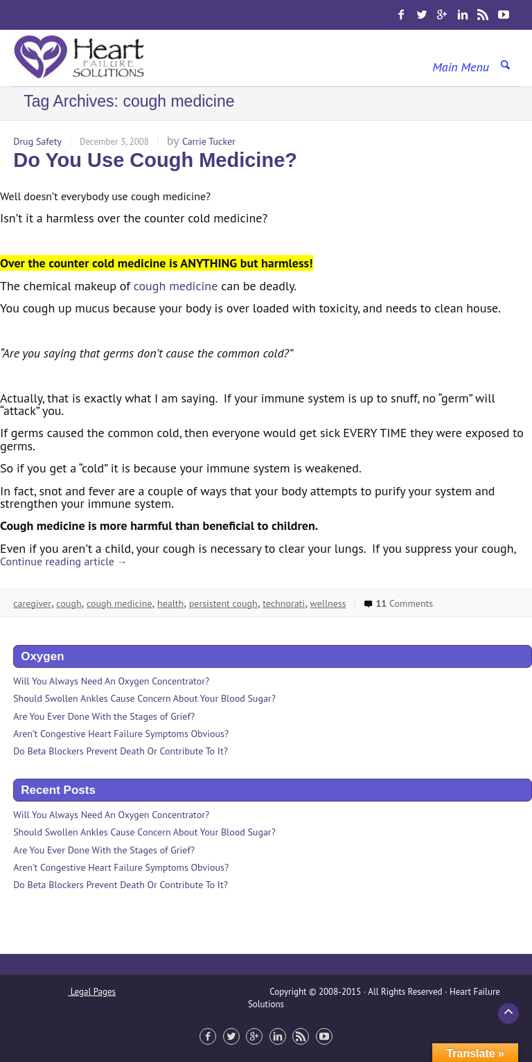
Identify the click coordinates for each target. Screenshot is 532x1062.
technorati (284, 603)
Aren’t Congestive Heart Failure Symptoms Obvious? (121, 733)
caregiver (32, 603)
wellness (328, 603)
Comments (397, 603)
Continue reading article (63, 561)
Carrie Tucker (209, 141)
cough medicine (176, 286)
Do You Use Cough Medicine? (155, 160)
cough (68, 603)
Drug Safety (37, 141)
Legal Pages (92, 992)
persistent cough (223, 603)
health (170, 603)
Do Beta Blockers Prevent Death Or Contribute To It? (120, 751)
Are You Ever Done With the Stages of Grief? (104, 716)
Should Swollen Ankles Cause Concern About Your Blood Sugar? (144, 698)
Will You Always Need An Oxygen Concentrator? (111, 681)
